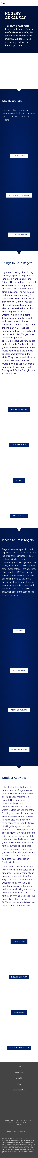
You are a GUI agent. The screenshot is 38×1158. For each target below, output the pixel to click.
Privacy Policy (25, 1120)
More (3, 3)
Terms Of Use (11, 1120)
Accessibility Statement (16, 1122)
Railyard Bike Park (17, 842)
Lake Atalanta (18, 797)
